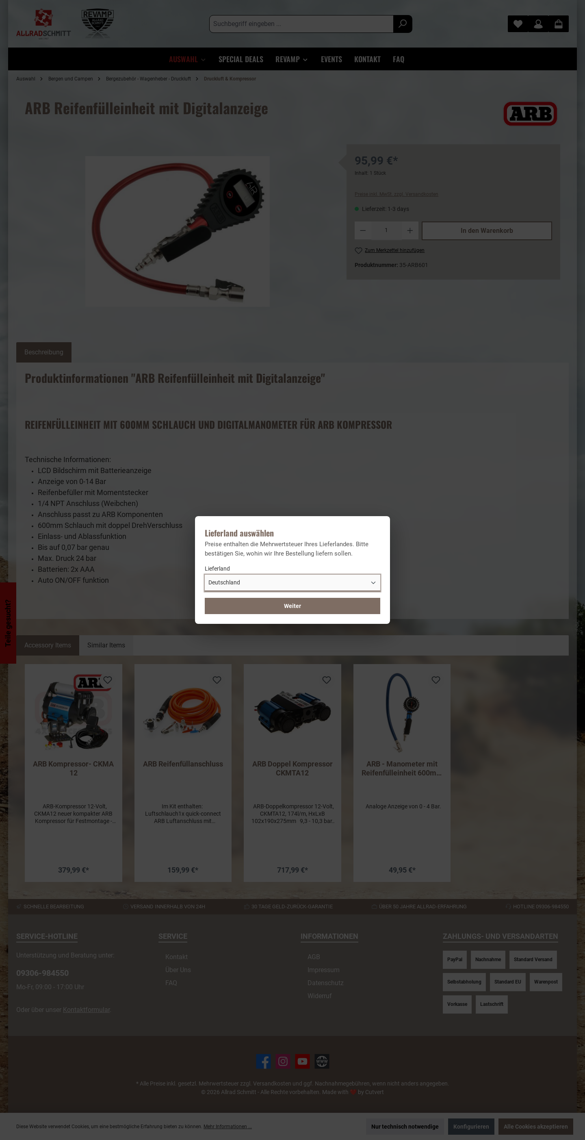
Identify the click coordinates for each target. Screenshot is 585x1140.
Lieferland (217, 568)
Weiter (292, 606)
